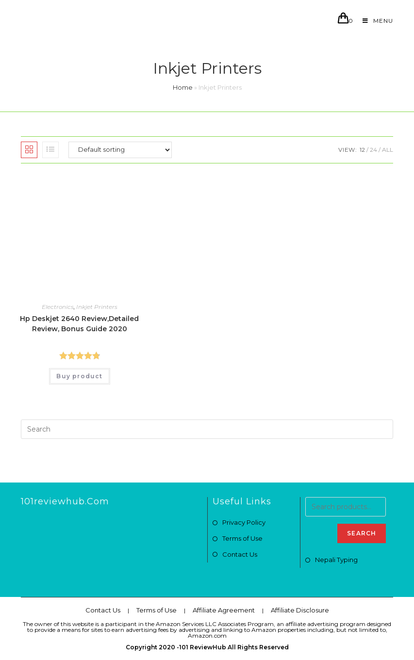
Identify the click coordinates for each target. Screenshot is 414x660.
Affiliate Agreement (224, 610)
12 (362, 149)
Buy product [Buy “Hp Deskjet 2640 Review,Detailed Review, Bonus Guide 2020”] (79, 376)
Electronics (58, 306)
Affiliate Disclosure (300, 610)
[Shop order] (120, 150)
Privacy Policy (243, 522)
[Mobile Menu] (374, 20)
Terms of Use (242, 538)
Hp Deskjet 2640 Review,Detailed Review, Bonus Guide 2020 (79, 323)
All (387, 149)
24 (373, 149)
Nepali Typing (336, 559)
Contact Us (239, 554)
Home (183, 87)
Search (361, 533)
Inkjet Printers (96, 306)
